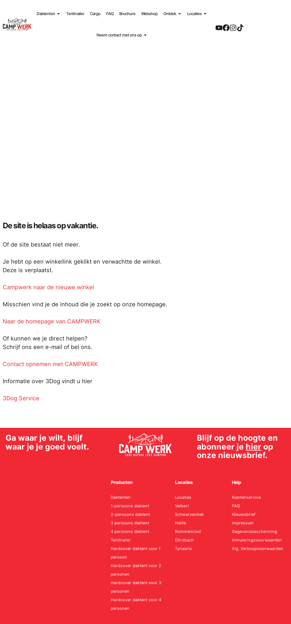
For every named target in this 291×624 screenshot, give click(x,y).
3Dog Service (21, 398)
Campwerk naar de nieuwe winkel (48, 287)
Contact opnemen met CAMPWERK (50, 364)
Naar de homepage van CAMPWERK (52, 321)
